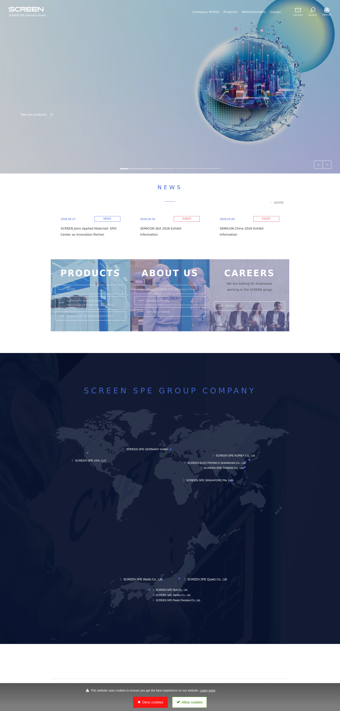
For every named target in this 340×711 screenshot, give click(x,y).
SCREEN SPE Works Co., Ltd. (143, 579)
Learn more (208, 694)
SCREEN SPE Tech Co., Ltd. (172, 589)
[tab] (136, 168)
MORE (279, 202)
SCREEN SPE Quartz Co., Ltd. (207, 579)
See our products (37, 114)
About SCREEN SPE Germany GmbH (171, 289)
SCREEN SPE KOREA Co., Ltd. (235, 455)
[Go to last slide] (318, 165)
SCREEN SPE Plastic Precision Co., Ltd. (178, 600)
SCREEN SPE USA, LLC (90, 460)
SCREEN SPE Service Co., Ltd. (173, 595)
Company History (158, 311)
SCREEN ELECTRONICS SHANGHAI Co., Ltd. (216, 463)
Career (275, 12)
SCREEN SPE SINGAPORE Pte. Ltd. (209, 480)
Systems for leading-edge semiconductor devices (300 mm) (90, 303)
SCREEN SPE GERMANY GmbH (147, 449)
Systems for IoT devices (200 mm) (90, 316)
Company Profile (206, 12)
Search (312, 11)
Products (231, 12)
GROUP (326, 11)
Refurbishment (254, 12)
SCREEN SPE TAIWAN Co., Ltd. (224, 468)
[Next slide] (327, 165)
